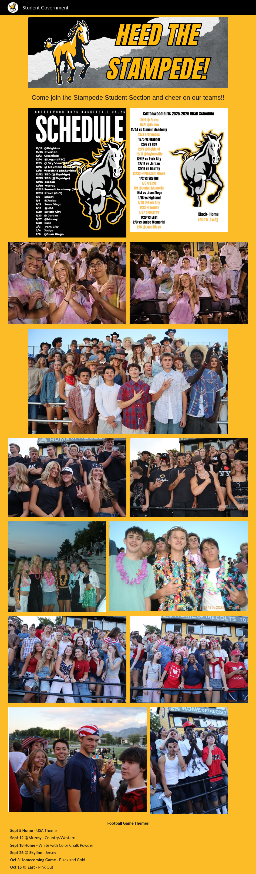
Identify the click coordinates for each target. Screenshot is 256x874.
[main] (128, 96)
